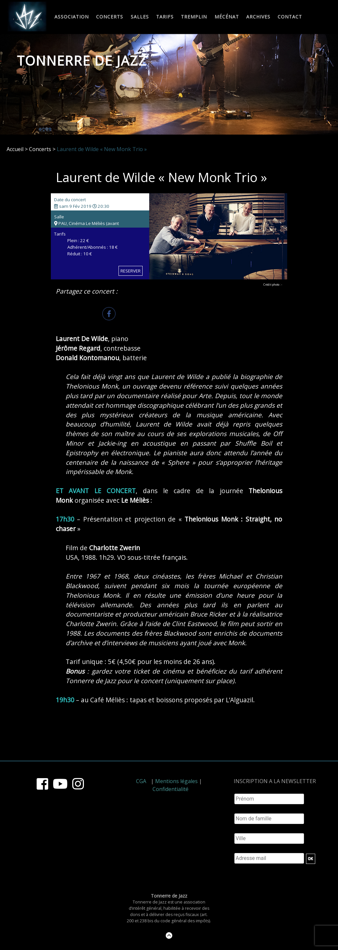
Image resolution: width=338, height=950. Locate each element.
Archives (258, 17)
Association (71, 17)
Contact (290, 17)
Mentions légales (176, 781)
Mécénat (227, 17)
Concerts (109, 17)
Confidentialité (170, 789)
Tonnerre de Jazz (82, 60)
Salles (140, 17)
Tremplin (194, 17)
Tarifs (165, 17)
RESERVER (130, 271)
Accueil (15, 149)
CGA (141, 781)
